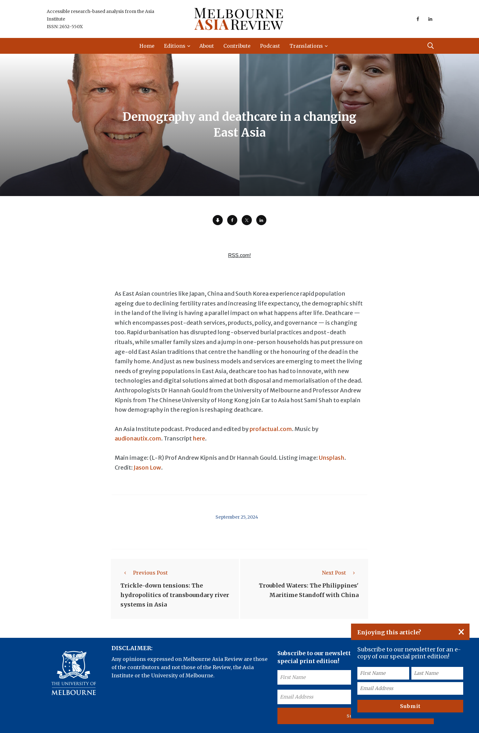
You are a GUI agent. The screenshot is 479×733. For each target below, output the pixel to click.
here (199, 438)
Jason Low (147, 467)
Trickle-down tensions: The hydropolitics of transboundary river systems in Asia (174, 595)
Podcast (270, 46)
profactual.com (271, 429)
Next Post (340, 573)
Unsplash (331, 457)
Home (147, 46)
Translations (306, 46)
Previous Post (144, 573)
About (206, 46)
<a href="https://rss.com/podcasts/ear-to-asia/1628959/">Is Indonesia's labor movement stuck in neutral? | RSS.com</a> (239, 259)
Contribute (237, 46)
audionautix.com (138, 438)
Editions (174, 46)
